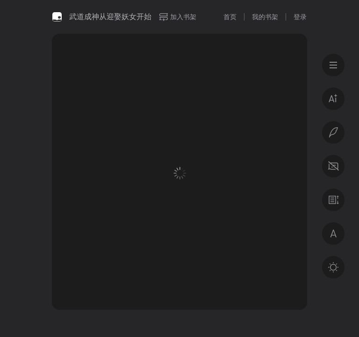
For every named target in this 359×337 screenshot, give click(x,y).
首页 (230, 17)
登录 (300, 17)
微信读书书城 (57, 17)
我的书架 (265, 17)
